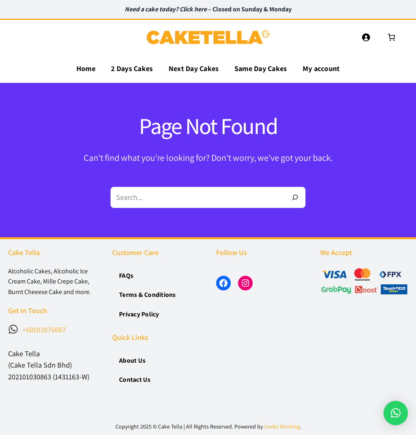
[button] (396, 413)
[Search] (294, 197)
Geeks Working (282, 426)
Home (85, 68)
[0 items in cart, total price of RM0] (391, 37)
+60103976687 (44, 329)
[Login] (366, 37)
